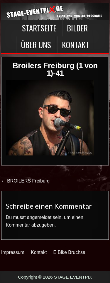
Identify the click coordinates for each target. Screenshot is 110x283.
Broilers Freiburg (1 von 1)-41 (55, 69)
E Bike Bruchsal (70, 252)
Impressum (12, 252)
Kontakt (75, 45)
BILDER (77, 28)
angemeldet (39, 217)
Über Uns (36, 45)
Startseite (39, 28)
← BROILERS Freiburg (25, 180)
